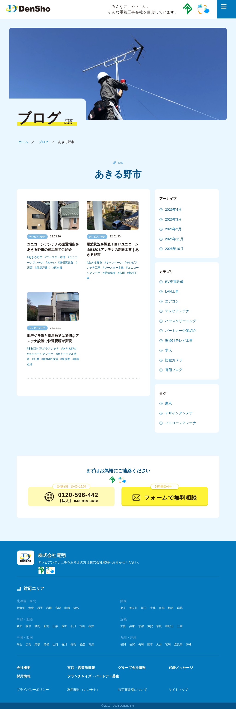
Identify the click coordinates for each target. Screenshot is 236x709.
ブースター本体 (55, 257)
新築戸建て (43, 267)
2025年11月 (174, 239)
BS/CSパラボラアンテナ (44, 348)
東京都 (58, 267)
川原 (36, 359)
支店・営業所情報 (81, 668)
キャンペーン (114, 262)
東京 (168, 403)
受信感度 (109, 273)
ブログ (43, 142)
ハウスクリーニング (180, 321)
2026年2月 (173, 229)
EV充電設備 (174, 282)
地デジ (51, 262)
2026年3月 (173, 219)
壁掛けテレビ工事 (179, 340)
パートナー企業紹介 (180, 330)
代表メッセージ (181, 668)
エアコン (172, 301)
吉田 (122, 273)
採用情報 (23, 676)
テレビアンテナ (37, 236)
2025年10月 (174, 249)
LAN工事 (172, 291)
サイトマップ (178, 689)
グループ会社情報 (132, 668)
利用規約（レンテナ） (83, 689)
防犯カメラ (173, 360)
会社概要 (23, 668)
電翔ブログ (173, 370)
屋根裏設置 (66, 262)
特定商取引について (132, 689)
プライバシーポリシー (33, 689)
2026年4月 (173, 209)
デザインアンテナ (179, 413)
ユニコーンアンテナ (41, 354)
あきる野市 (35, 257)
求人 (168, 350)
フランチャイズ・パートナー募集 (93, 676)
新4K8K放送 (50, 359)
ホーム (23, 142)
